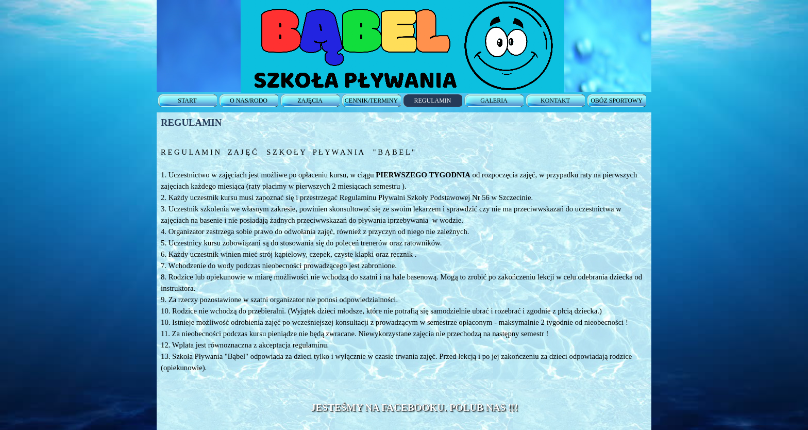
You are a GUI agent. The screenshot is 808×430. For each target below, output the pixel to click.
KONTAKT (555, 100)
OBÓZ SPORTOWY (617, 100)
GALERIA (494, 100)
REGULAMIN (432, 100)
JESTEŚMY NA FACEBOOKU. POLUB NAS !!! (414, 407)
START (187, 100)
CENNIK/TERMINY (371, 100)
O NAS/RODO (248, 100)
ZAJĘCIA (310, 100)
